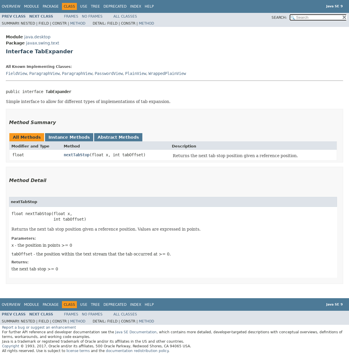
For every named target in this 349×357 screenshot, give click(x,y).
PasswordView (109, 73)
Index (135, 6)
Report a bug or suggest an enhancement (39, 327)
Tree (95, 6)
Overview (11, 6)
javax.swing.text (42, 43)
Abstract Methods (118, 137)
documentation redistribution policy (137, 351)
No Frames (92, 16)
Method (77, 23)
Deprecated (115, 6)
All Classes (125, 16)
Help (149, 6)
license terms (78, 351)
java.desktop (37, 37)
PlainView (135, 73)
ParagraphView (44, 73)
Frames (71, 16)
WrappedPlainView (167, 73)
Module (31, 6)
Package (51, 6)
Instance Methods (69, 137)
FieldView (16, 73)
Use (83, 6)
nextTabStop (76, 154)
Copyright (10, 346)
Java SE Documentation (136, 332)
